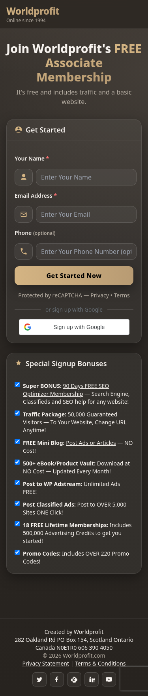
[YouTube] (109, 679)
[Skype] (74, 679)
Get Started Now (73, 275)
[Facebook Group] (57, 679)
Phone (35, 232)
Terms (122, 295)
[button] (74, 327)
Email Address (36, 195)
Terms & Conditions (100, 663)
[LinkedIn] (91, 679)
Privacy (99, 295)
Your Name (32, 158)
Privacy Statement (45, 663)
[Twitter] (39, 679)
